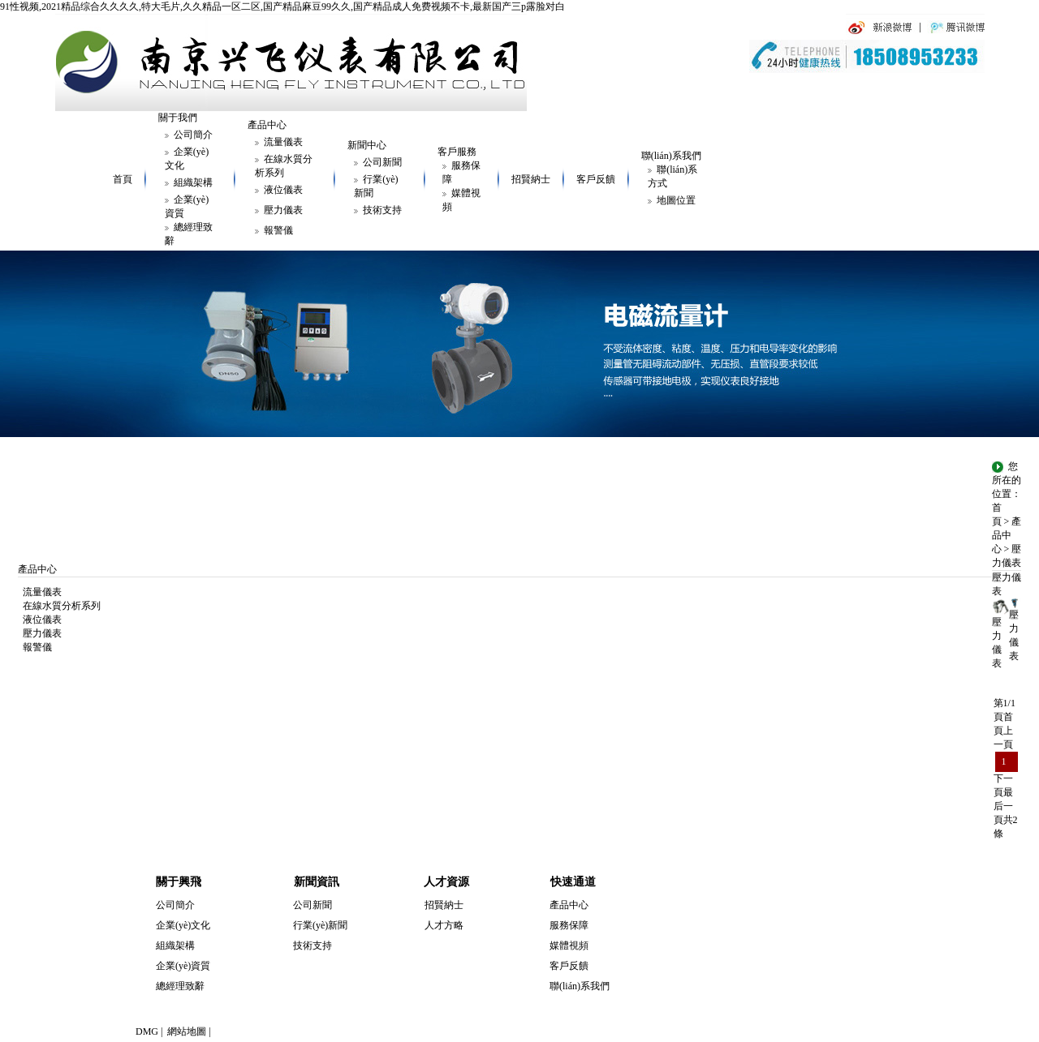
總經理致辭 (180, 986)
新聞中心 (366, 145)
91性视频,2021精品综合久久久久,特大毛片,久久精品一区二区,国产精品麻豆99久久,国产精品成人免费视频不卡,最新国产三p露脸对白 (282, 6)
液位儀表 (283, 189)
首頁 (122, 179)
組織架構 (193, 182)
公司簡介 (193, 134)
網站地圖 (186, 1031)
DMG (147, 1031)
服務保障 (569, 925)
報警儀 (278, 230)
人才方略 (444, 925)
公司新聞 (382, 162)
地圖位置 (676, 200)
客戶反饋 (595, 179)
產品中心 (267, 125)
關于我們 (177, 117)
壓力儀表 (283, 210)
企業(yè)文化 (183, 925)
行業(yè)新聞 (320, 925)
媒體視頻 (569, 945)
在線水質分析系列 (59, 605)
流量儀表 (283, 142)
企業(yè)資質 (183, 965)
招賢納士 (530, 179)
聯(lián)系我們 (671, 155)
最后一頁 (1003, 806)
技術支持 (382, 210)
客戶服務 (457, 151)
